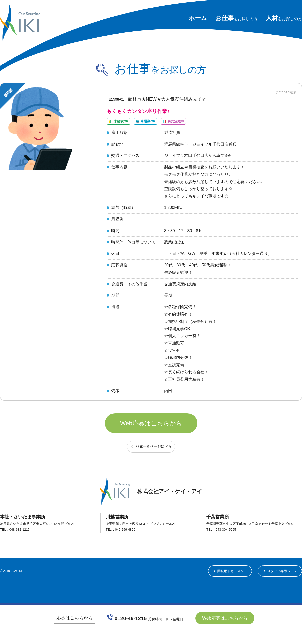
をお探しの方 (236, 19)
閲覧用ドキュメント (227, 592)
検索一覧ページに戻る (154, 467)
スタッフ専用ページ (280, 592)
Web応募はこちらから (151, 438)
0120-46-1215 (131, 617)
